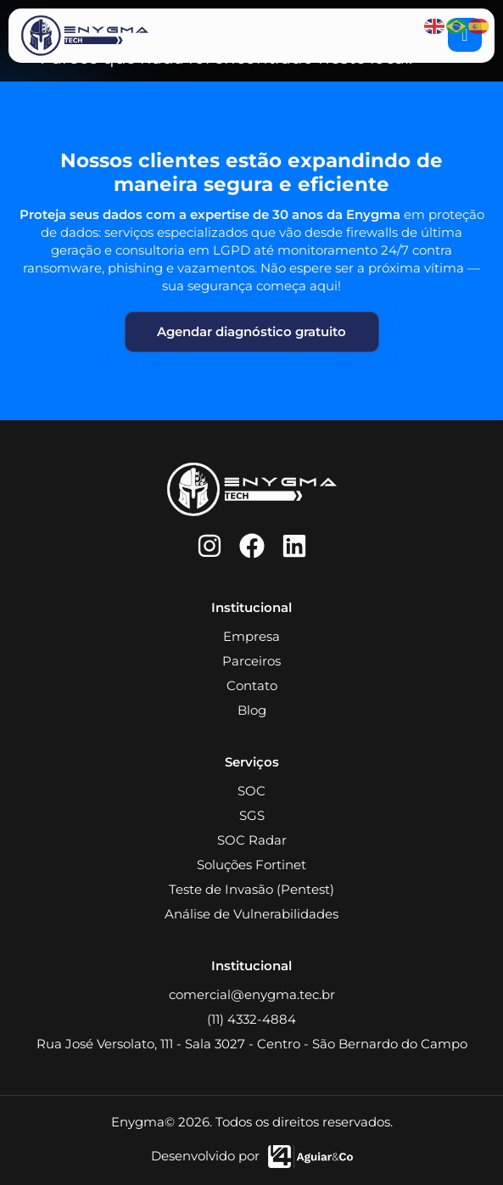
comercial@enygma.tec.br (252, 994)
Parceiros (251, 661)
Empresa (251, 636)
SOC (251, 791)
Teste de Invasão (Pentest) (251, 889)
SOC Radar (252, 840)
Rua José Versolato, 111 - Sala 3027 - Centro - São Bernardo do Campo (251, 1044)
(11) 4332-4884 (251, 1019)
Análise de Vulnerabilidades (251, 914)
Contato (251, 685)
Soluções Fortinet (251, 864)
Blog (252, 710)
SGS (252, 815)
